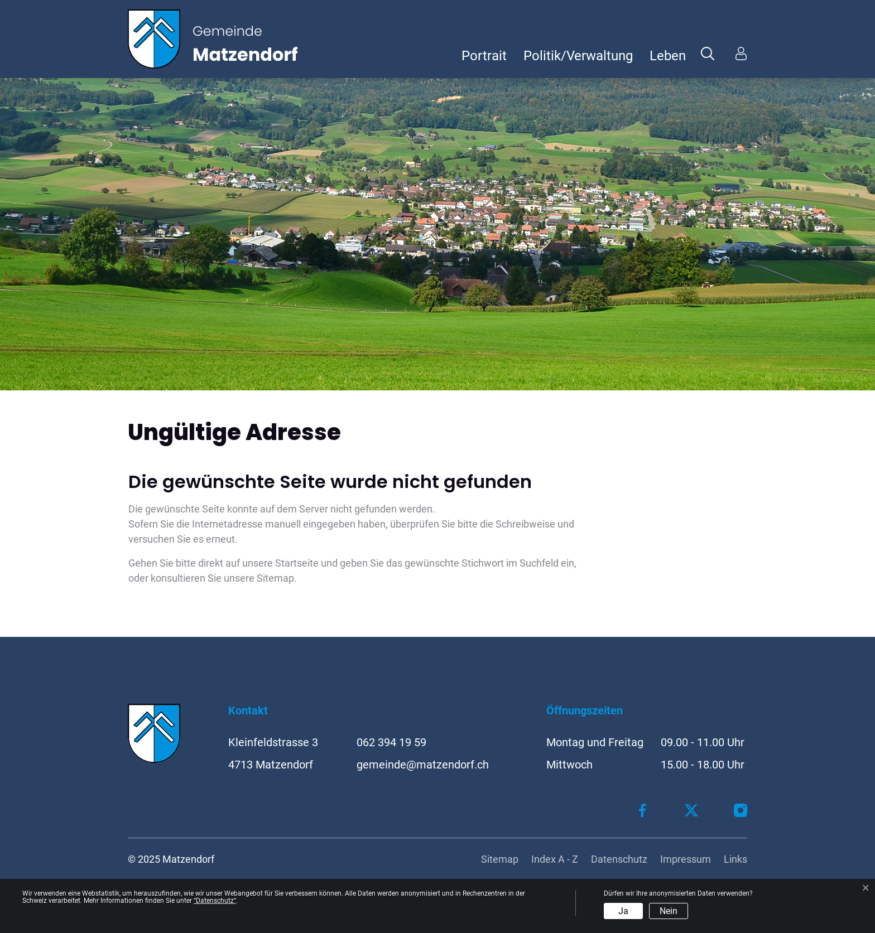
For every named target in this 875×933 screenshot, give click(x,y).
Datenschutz (619, 859)
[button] (707, 53)
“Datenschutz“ (215, 901)
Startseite (297, 563)
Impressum (685, 859)
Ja (623, 911)
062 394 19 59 (391, 742)
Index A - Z (554, 859)
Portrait (484, 56)
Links (735, 859)
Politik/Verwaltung (578, 56)
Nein (668, 911)
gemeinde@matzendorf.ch (423, 764)
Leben (668, 56)
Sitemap (499, 859)
